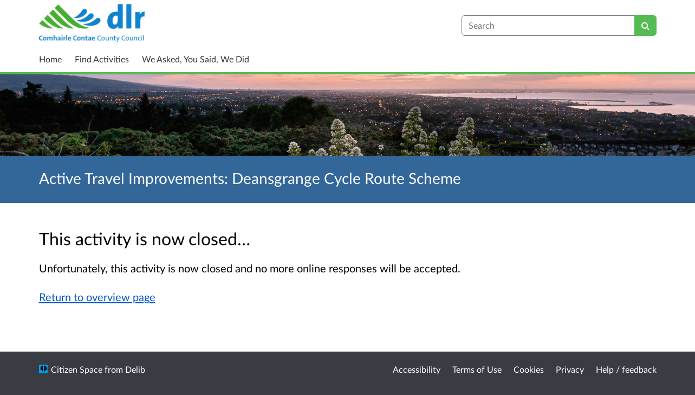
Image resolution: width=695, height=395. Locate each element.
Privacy (570, 369)
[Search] (645, 25)
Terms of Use (477, 369)
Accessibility (416, 369)
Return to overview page (97, 296)
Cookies (529, 369)
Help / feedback (626, 369)
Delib (135, 369)
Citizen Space (76, 369)
